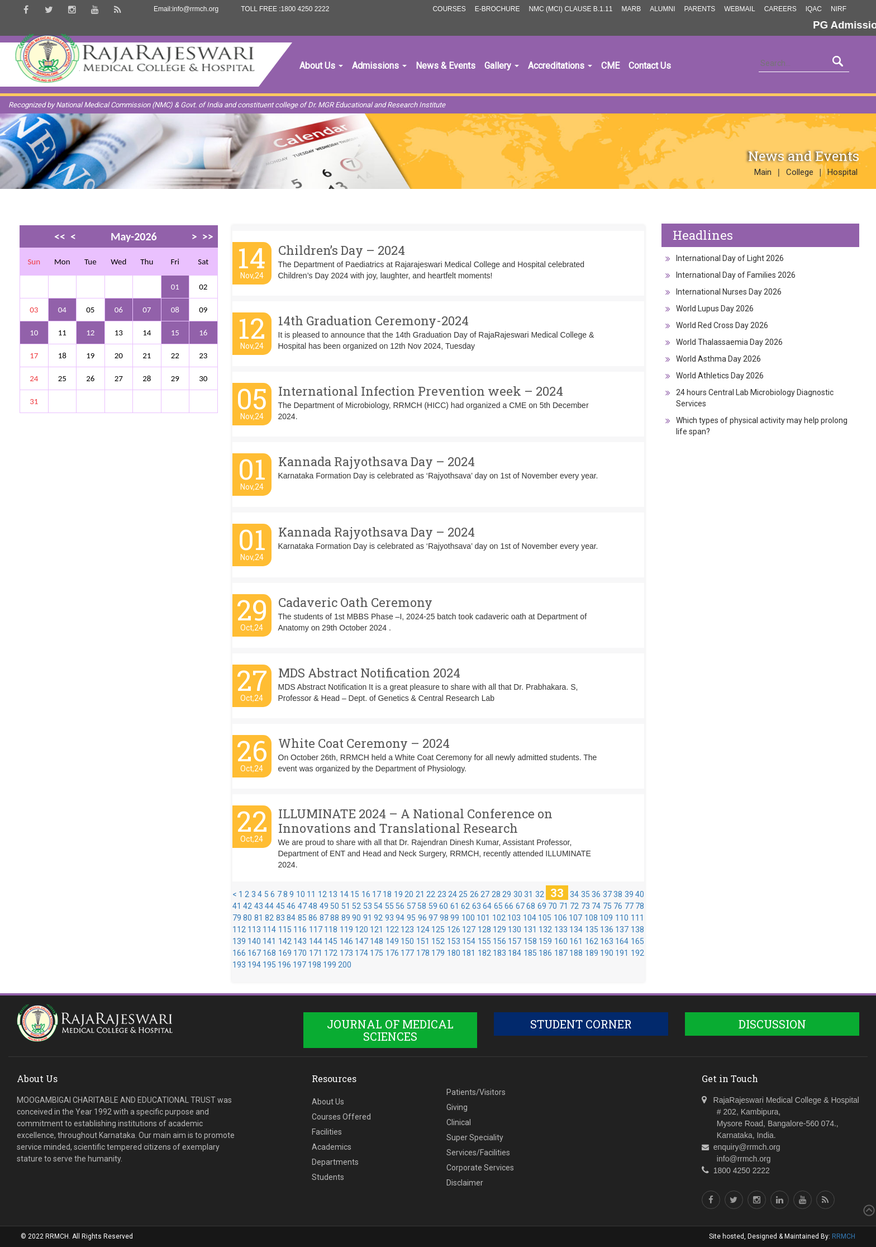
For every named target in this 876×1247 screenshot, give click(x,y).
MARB (631, 9)
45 (280, 906)
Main (763, 172)
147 (361, 941)
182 (484, 953)
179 (438, 953)
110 (622, 917)
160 (561, 941)
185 (530, 953)
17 (376, 894)
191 (622, 953)
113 (254, 929)
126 (453, 929)
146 (346, 941)
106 (560, 917)
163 (606, 941)
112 (239, 929)
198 (314, 964)
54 (378, 906)
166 (239, 953)
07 (146, 310)
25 (463, 894)
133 (561, 929)
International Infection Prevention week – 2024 (420, 391)
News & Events (445, 65)
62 (465, 906)
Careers (780, 9)
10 (34, 333)
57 (411, 906)
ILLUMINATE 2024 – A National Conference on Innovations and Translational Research (415, 820)
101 (483, 917)
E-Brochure (497, 9)
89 (345, 917)
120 (361, 929)
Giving (457, 1107)
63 (476, 906)
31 (528, 894)
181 (468, 953)
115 (285, 929)
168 (269, 953)
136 (606, 929)
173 (346, 953)
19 (398, 894)
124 (423, 929)
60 (443, 906)
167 (254, 953)
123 (407, 929)
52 (356, 906)
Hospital (842, 172)
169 (285, 953)
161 (576, 941)
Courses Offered (341, 1116)
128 (484, 929)
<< (59, 236)
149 (392, 941)
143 (300, 941)
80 (247, 917)
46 (291, 906)
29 (506, 894)
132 (545, 929)
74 (596, 906)
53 (367, 906)
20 (408, 894)
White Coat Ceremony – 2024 (364, 743)
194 (254, 964)
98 (444, 917)
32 (539, 894)
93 (389, 917)
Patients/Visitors (476, 1092)
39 (629, 894)
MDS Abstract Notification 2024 (369, 673)
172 (330, 953)
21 (420, 894)
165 (637, 941)
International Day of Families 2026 (736, 275)
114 (269, 929)
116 (300, 929)
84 (291, 917)
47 (302, 906)
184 (514, 953)
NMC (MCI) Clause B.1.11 (570, 9)
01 (175, 287)
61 (454, 906)
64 (487, 906)
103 (514, 917)
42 (247, 906)
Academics (331, 1146)
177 (407, 953)
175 (376, 953)
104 (529, 917)
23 (441, 894)
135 (591, 929)
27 (484, 894)
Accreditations (560, 65)
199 (329, 964)
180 (453, 953)
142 (285, 941)
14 (344, 894)
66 (508, 906)
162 (591, 941)
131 (530, 929)
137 (622, 929)
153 (453, 941)
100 (468, 917)
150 (407, 941)
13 (332, 894)
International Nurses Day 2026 (729, 291)
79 (236, 917)
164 (622, 941)
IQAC (814, 9)
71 (563, 906)
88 (334, 917)
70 (552, 906)
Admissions (379, 65)
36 (596, 894)
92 (378, 917)
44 (269, 906)
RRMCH (843, 1236)
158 (530, 941)
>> (207, 236)
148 (376, 941)
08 (175, 310)
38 (617, 894)
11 (311, 894)
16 (203, 333)
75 (607, 906)
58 (421, 906)
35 (585, 894)
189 (591, 953)
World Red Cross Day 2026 (722, 325)
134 (576, 929)
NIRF (838, 9)
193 (239, 964)
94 (400, 917)
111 (637, 917)
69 (541, 906)
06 (119, 310)
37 (607, 894)
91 (367, 917)
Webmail (739, 9)
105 (544, 917)
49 (324, 906)
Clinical (458, 1122)
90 (356, 917)
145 (330, 941)
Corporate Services (480, 1167)
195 (269, 964)
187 (561, 953)
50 (334, 906)
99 (454, 917)
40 (639, 894)
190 (606, 953)
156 (499, 941)
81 (258, 917)
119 (346, 929)
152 (438, 941)
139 (239, 941)
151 (423, 941)
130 (514, 929)
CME (610, 65)
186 (545, 953)
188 (576, 953)
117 (315, 929)
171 (315, 953)
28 (496, 894)
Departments (335, 1162)
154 (468, 941)
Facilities (327, 1131)
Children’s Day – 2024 (341, 250)
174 (361, 953)
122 (392, 929)
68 (530, 906)
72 (574, 906)
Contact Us (650, 65)
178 (423, 953)
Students (328, 1177)
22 (430, 894)
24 (452, 894)
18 (387, 894)
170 (300, 953)
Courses (448, 9)
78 (639, 906)
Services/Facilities (478, 1152)
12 (90, 333)
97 (433, 917)
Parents (699, 9)
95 (411, 917)
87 (324, 917)
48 (312, 906)
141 (269, 941)
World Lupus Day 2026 (715, 308)
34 (574, 894)
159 (545, 941)
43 (258, 906)
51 (345, 906)
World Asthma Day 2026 (718, 358)
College (799, 172)
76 (617, 906)
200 (344, 964)
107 (575, 917)
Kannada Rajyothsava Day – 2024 (376, 461)
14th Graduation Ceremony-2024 (373, 320)
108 (591, 917)
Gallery (501, 65)
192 (637, 953)
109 (606, 917)
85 (302, 917)
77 (629, 906)
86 (312, 917)
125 (438, 929)
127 (468, 929)
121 (376, 929)
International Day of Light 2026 (730, 258)
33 (557, 892)
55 (389, 906)
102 (499, 917)
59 (433, 906)
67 (520, 906)
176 (392, 953)
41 (236, 906)
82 (269, 917)
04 (62, 310)
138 (637, 929)
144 (315, 941)
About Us (321, 65)
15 (175, 333)
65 (498, 906)
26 (474, 894)
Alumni (662, 9)
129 (499, 929)
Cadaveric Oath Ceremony (355, 602)
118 (330, 929)
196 (284, 964)
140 (254, 941)
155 (484, 941)
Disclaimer (464, 1182)
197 (299, 964)
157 (514, 941)
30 (517, 894)
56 (400, 906)
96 (422, 917)
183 (499, 953)
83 (280, 917)
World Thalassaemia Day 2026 (729, 342)
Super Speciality (474, 1137)
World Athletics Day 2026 (720, 375)
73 (585, 906)
